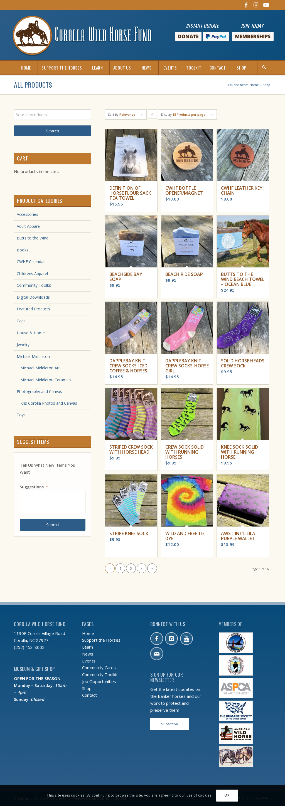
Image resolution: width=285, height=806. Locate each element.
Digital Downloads (33, 297)
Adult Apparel (29, 226)
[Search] (264, 68)
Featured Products (33, 308)
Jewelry (23, 344)
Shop (87, 688)
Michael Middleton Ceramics (45, 379)
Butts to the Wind (32, 238)
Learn (87, 647)
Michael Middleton (33, 356)
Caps (21, 320)
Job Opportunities (99, 681)
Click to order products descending (152, 115)
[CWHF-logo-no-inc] (82, 35)
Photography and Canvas (39, 391)
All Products (33, 85)
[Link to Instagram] (256, 5)
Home (88, 633)
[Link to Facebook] (246, 5)
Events (88, 661)
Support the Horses (101, 640)
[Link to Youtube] (266, 5)
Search (52, 130)
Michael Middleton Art (40, 367)
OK (226, 795)
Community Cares (99, 667)
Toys (21, 414)
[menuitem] (26, 68)
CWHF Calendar (31, 261)
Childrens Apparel (32, 273)
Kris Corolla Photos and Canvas (48, 403)
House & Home (31, 332)
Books (22, 250)
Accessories (27, 214)
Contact (89, 695)
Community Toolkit (34, 285)
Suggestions (34, 486)
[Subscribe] (169, 724)
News (87, 654)
